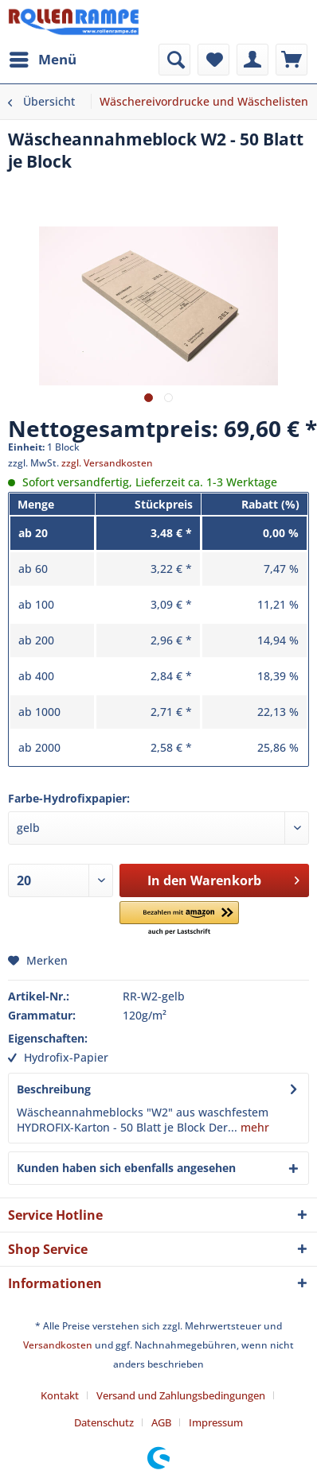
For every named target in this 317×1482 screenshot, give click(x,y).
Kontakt (60, 1395)
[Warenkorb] (291, 59)
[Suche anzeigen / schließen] (174, 59)
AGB (161, 1422)
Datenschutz (104, 1422)
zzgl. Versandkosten (107, 463)
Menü (43, 57)
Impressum (216, 1422)
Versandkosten (57, 1345)
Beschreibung (54, 1089)
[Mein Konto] (252, 59)
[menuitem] (42, 59)
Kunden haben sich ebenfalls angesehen (126, 1167)
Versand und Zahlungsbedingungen (180, 1395)
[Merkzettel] (213, 59)
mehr (253, 1127)
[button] (179, 919)
